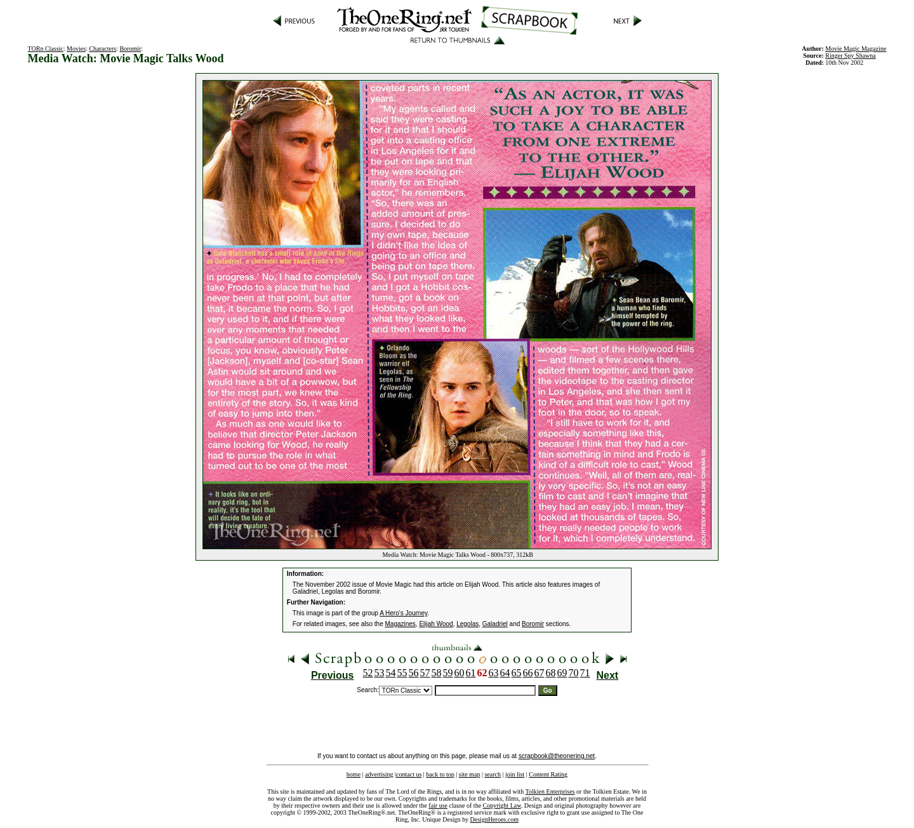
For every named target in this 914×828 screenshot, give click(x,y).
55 (402, 672)
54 (391, 672)
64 (505, 672)
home (354, 774)
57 (425, 672)
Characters (102, 48)
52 (368, 672)
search (492, 774)
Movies (76, 48)
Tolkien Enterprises (550, 791)
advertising (379, 774)
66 (528, 672)
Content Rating (548, 774)
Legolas (467, 623)
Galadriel (495, 623)
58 (437, 672)
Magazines (400, 623)
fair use (437, 805)
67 (539, 672)
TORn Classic (45, 48)
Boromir (130, 48)
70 (574, 672)
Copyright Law (502, 805)
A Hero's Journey (403, 613)
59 (448, 672)
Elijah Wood (436, 623)
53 (379, 672)
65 (517, 672)
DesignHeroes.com (494, 819)
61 (471, 672)
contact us (408, 774)
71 (585, 672)
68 (551, 672)
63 (494, 672)
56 (414, 672)
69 (562, 672)
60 (459, 672)
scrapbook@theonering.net (557, 755)
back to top (440, 774)
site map (469, 774)
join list (514, 774)
